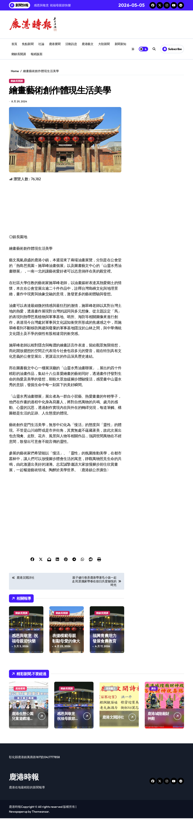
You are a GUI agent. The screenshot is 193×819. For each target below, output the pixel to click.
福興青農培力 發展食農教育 (105, 639)
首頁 (14, 44)
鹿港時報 (24, 777)
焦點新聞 (27, 44)
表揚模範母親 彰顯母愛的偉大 (66, 639)
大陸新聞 (104, 44)
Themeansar (40, 812)
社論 (41, 44)
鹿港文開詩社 (113, 718)
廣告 (153, 689)
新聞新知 (120, 44)
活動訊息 (71, 44)
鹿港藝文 (87, 44)
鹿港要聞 (55, 44)
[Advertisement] (67, 209)
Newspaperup (18, 812)
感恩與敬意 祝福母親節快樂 (25, 639)
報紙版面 (36, 54)
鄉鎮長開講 (18, 54)
